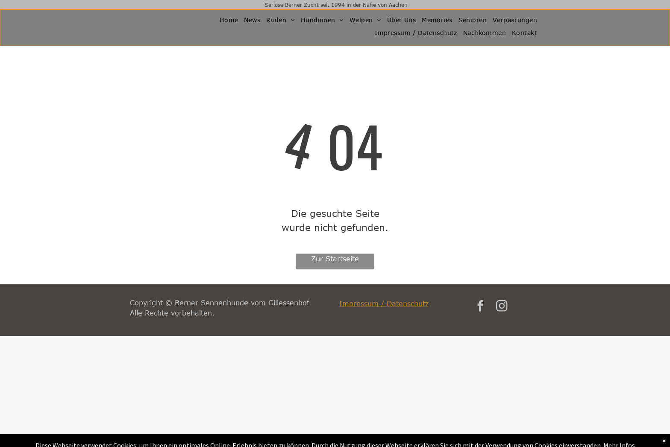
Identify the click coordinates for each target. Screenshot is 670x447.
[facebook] (480, 307)
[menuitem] (229, 21)
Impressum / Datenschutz (384, 303)
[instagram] (501, 307)
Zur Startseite (335, 259)
